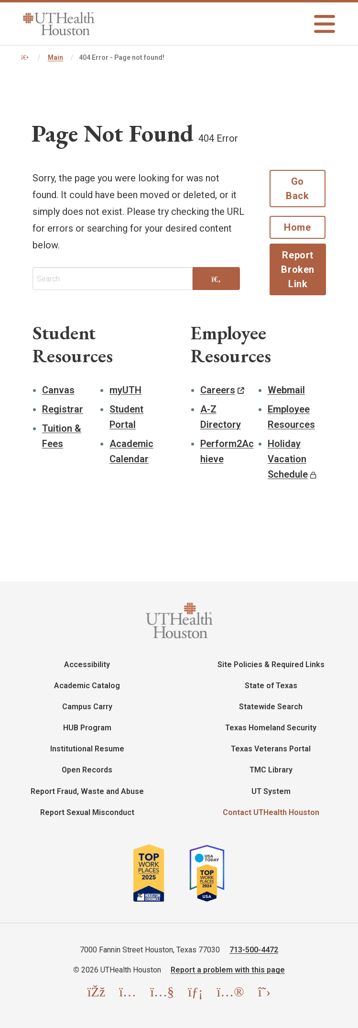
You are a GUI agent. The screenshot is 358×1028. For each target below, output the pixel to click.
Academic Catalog (87, 685)
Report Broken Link (298, 269)
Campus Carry (87, 706)
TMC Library (271, 769)
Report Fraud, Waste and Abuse (87, 791)
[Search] (216, 279)
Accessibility (87, 664)
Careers (217, 390)
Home (297, 227)
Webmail (286, 390)
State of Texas (271, 685)
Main (55, 57)
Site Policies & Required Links (271, 664)
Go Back (297, 188)
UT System (271, 791)
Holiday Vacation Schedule (288, 459)
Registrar (62, 409)
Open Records (87, 769)
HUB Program (87, 727)
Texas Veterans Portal (271, 748)
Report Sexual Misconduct (87, 812)
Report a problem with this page (228, 969)
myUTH (125, 390)
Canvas (58, 390)
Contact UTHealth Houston (271, 812)
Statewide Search (271, 706)
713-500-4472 (253, 949)
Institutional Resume (87, 748)
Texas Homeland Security (270, 727)
